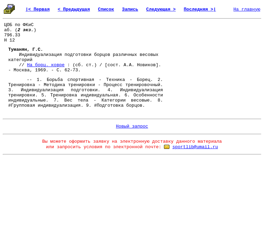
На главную (246, 9)
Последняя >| (200, 9)
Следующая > (161, 9)
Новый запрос (132, 126)
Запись (130, 9)
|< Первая (37, 9)
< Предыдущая (74, 9)
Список (106, 9)
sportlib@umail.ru (195, 147)
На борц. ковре (46, 65)
